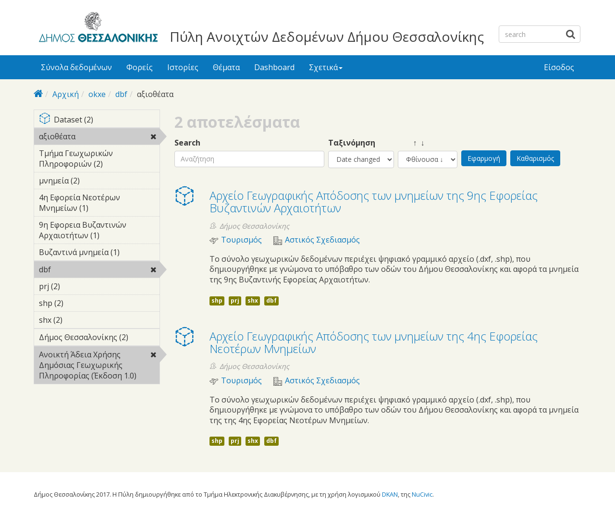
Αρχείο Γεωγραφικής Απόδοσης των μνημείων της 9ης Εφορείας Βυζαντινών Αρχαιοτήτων (373, 201)
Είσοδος (559, 67)
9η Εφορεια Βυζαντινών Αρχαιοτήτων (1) (99, 232)
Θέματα (226, 67)
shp (216, 300)
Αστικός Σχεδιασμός (322, 240)
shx (252, 300)
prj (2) (75, 286)
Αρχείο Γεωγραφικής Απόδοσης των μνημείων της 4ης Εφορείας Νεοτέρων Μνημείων (373, 342)
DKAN (390, 494)
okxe (97, 94)
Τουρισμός (241, 240)
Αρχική (65, 94)
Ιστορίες (182, 67)
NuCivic (422, 494)
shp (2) (78, 303)
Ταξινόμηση (351, 143)
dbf (121, 94)
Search (187, 143)
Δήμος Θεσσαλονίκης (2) (99, 338)
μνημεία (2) (94, 180)
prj (235, 300)
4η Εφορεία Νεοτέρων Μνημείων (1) (99, 204)
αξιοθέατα (99, 138)
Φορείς (139, 67)
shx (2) (77, 320)
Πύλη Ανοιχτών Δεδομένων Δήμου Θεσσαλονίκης (327, 36)
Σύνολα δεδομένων (76, 67)
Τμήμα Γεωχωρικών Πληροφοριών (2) (99, 160)
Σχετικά (326, 67)
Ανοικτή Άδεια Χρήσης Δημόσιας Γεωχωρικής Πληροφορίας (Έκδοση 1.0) (99, 366)
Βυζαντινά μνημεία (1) (99, 253)
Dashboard (274, 67)
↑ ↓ (411, 143)
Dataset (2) (99, 120)
